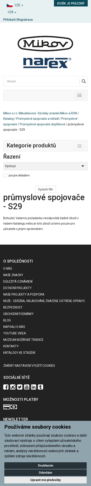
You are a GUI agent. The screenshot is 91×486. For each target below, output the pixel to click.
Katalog (8, 118)
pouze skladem (19, 175)
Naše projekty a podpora (23, 294)
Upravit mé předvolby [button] (45, 480)
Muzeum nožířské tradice (23, 339)
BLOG (7, 320)
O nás (7, 268)
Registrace (25, 19)
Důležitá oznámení (17, 281)
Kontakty (11, 346)
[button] (22, 4)
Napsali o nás (14, 327)
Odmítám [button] (45, 472)
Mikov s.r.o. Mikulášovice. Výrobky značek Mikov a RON (40, 113)
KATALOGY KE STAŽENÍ (19, 352)
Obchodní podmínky (18, 314)
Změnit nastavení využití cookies (29, 365)
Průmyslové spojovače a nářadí (37, 118)
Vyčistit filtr (45, 189)
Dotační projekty (17, 288)
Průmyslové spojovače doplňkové (42, 124)
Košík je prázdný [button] (70, 3)
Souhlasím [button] (45, 465)
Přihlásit (9, 19)
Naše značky (13, 275)
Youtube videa (14, 333)
